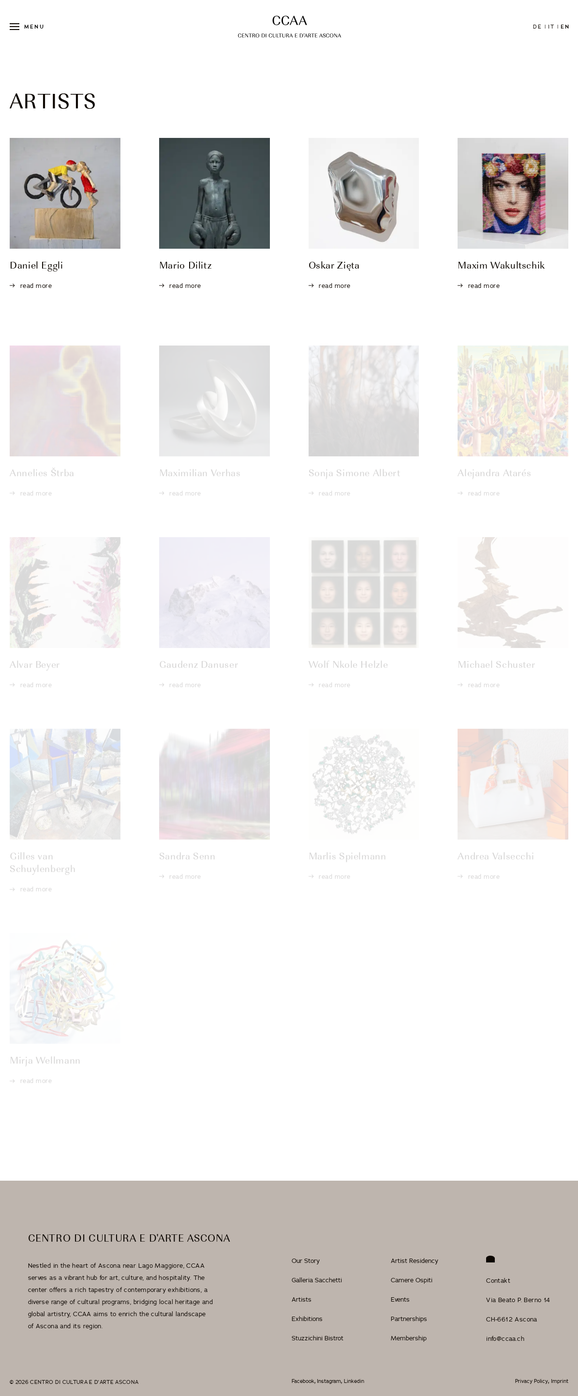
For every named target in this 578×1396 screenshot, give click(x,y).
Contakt (498, 1280)
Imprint (559, 1381)
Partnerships (409, 1318)
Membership (409, 1338)
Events (400, 1299)
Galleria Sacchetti (317, 1280)
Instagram (329, 1381)
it (551, 26)
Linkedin (354, 1381)
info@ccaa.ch (505, 1338)
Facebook (303, 1381)
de (537, 26)
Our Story (306, 1260)
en (565, 26)
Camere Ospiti (411, 1280)
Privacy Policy (531, 1381)
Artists (301, 1299)
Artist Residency (414, 1260)
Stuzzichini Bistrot (317, 1338)
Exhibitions (307, 1318)
